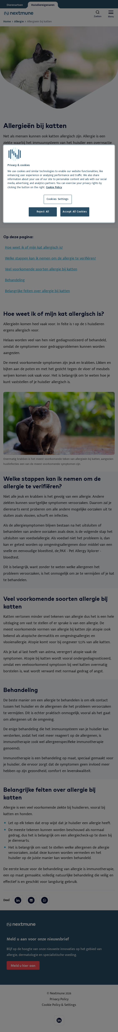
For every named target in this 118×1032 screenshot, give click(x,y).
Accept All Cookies (75, 212)
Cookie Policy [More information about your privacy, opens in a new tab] (54, 187)
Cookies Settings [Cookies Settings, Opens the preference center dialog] (57, 199)
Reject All (43, 212)
